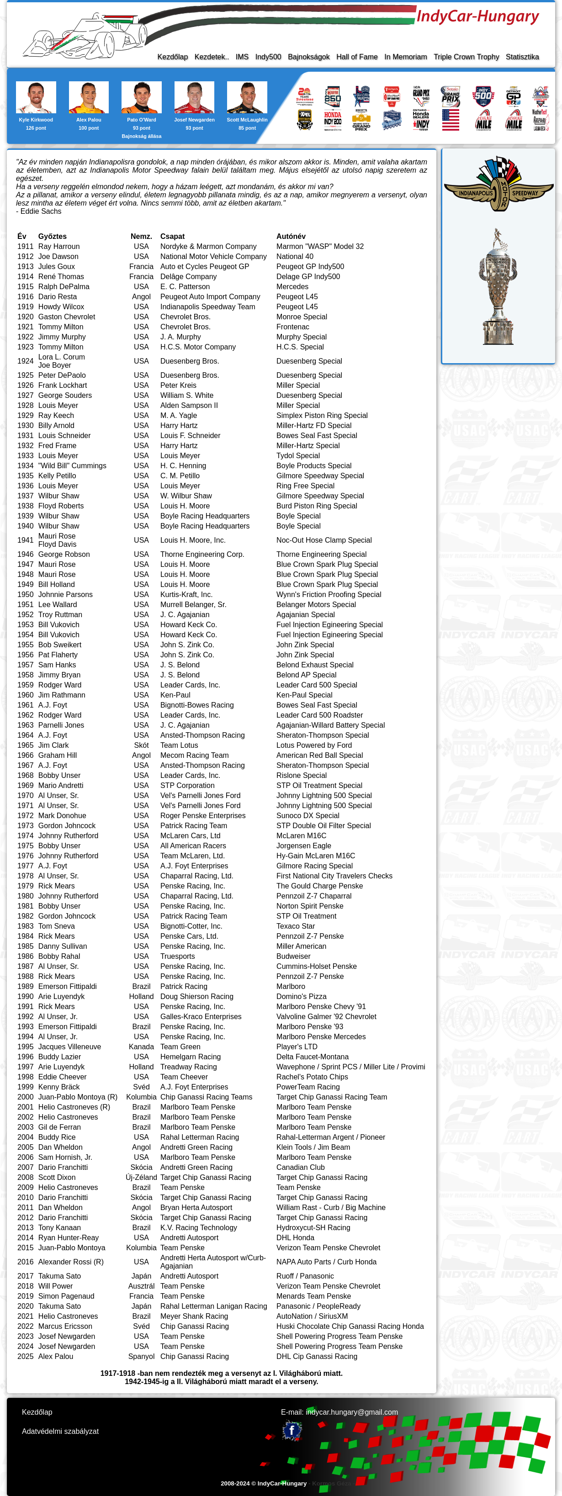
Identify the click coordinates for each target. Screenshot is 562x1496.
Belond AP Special (306, 675)
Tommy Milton (61, 327)
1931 (25, 435)
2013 (25, 1228)
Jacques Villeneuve (69, 1047)
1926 (25, 385)
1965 (25, 745)
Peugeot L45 (297, 297)
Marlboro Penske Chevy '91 (321, 1006)
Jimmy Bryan (59, 675)
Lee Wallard (57, 604)
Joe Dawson (58, 256)
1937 (25, 496)
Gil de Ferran (59, 1127)
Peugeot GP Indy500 (310, 266)
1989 (25, 986)
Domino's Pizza (301, 996)
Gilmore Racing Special (314, 866)
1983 (25, 926)
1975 (25, 846)
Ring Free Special (305, 486)
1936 (25, 486)
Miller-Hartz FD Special (313, 425)
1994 (25, 1037)
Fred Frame (57, 445)
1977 (25, 866)
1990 (25, 996)
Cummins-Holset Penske (316, 966)
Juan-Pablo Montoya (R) (77, 1097)
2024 (25, 1346)
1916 (25, 297)
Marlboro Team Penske (313, 1107)
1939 (25, 516)
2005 (25, 1147)
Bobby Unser (59, 775)
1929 (25, 415)
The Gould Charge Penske (319, 886)
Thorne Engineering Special (321, 554)
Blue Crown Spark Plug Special (327, 564)
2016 (25, 1262)
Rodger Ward (60, 685)
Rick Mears (56, 886)
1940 (25, 526)
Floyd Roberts (61, 506)
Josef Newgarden (66, 1336)
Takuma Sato (59, 1276)
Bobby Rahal (59, 956)
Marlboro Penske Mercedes (321, 1037)
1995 (25, 1047)
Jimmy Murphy (62, 337)
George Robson (64, 554)
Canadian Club (300, 1167)
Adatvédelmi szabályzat (60, 1431)
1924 (25, 361)
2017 (25, 1276)
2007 (25, 1167)
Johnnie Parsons (65, 594)
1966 (25, 755)
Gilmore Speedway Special (320, 476)
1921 (25, 327)
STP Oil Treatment (306, 916)
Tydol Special (298, 456)
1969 (25, 785)
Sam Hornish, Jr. (65, 1157)
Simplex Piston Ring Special (322, 415)
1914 (25, 276)
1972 (25, 815)
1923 (25, 347)
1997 (25, 1067)
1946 (25, 554)
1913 (25, 266)
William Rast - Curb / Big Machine (331, 1207)
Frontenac (292, 327)
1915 (25, 287)
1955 (25, 645)
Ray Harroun (59, 246)
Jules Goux (56, 266)
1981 (25, 906)
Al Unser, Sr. (58, 795)
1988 (25, 976)
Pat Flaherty (58, 655)
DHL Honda (295, 1238)
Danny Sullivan (62, 946)
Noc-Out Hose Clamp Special (324, 540)
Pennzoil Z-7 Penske (310, 936)
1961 (25, 705)
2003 (25, 1127)
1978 (25, 876)
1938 (25, 506)
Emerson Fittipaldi (67, 986)
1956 (25, 655)
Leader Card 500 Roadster (319, 715)
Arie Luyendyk (61, 996)
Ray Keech (56, 415)
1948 (25, 574)
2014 (25, 1238)
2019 (25, 1296)
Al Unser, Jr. (58, 1016)
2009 (25, 1187)
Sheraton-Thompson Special (322, 735)
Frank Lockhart (62, 385)
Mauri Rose (57, 536)
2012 (25, 1217)
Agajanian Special (305, 614)
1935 (25, 476)
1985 (25, 946)
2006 (25, 1157)
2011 (25, 1207)
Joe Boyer (54, 365)
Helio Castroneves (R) (74, 1107)
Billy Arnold (56, 425)
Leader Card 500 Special (316, 685)
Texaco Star (295, 926)
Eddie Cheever (62, 1077)
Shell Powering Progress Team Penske (339, 1336)
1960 (25, 695)
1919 (25, 307)
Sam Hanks (57, 665)
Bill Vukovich (59, 625)
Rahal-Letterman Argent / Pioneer (330, 1137)
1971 (25, 805)
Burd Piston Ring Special (316, 506)
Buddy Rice (57, 1137)
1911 (25, 246)
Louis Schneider (64, 435)
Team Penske (298, 1187)
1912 (25, 256)
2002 (25, 1117)
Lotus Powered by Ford (314, 745)
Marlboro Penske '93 (309, 1027)
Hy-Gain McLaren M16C (315, 856)
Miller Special (298, 385)
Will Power (55, 1286)
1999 (25, 1087)
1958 (25, 675)
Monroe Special (301, 317)
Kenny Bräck (59, 1087)
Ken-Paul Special (304, 695)
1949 (25, 584)
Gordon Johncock (66, 826)
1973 (25, 826)
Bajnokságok (309, 57)
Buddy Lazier (59, 1057)
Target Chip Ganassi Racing (321, 1177)
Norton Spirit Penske (310, 906)
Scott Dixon (57, 1177)
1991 (25, 1006)
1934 (25, 466)
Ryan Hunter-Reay (68, 1238)
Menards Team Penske (313, 1296)
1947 (25, 564)
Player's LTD (297, 1047)
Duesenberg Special (309, 361)
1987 (25, 966)
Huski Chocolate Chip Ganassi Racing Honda (350, 1326)
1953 (25, 625)
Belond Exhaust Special (315, 665)
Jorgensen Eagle (303, 846)
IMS (242, 57)
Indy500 (268, 57)
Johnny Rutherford (68, 836)
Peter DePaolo (62, 375)
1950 (25, 594)
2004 (25, 1137)
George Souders (65, 395)
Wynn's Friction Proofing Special (329, 594)
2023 (25, 1336)
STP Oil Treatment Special (319, 785)
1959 (25, 685)
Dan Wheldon (60, 1147)
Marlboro (290, 986)
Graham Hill (57, 755)
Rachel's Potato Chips (312, 1077)
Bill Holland (56, 584)
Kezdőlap (173, 57)
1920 (25, 317)
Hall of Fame (357, 57)
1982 (25, 916)
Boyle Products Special (314, 466)
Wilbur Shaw (59, 496)
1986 (25, 956)
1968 (25, 775)
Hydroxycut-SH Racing (313, 1228)
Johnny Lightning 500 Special (324, 795)
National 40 (294, 256)
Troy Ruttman (60, 614)
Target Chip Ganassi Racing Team (331, 1097)
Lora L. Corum (61, 357)
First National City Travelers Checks (334, 876)
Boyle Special (298, 516)
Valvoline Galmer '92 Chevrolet (326, 1016)
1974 (25, 836)
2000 (25, 1097)
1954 (25, 635)
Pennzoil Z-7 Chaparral (314, 896)
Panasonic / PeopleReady (318, 1306)
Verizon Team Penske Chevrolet (328, 1248)
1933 (25, 456)
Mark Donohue (62, 815)
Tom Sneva (56, 926)
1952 (25, 614)
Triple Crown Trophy (466, 57)
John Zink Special (305, 645)
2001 (25, 1107)
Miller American (301, 946)
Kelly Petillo (57, 476)
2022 (25, 1326)
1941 (25, 540)
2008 (25, 1177)
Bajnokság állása (142, 136)
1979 (25, 886)
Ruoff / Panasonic (305, 1276)
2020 (25, 1306)
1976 (25, 856)
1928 (25, 405)
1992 (25, 1016)
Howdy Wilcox (61, 307)
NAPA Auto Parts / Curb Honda (326, 1262)
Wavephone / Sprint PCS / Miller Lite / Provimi (350, 1067)
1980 (25, 896)
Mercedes (292, 287)
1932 (25, 445)
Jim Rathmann (61, 695)
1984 (25, 936)
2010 (25, 1197)
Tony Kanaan (59, 1228)
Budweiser (293, 956)
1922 (25, 337)
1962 (25, 715)
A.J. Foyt (52, 705)
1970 (25, 795)
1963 (25, 725)
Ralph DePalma (64, 287)
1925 (25, 375)
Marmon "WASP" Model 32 (320, 246)
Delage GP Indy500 (308, 276)
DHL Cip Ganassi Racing (316, 1356)
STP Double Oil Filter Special (323, 826)
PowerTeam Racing (308, 1087)
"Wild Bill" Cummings (72, 466)
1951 (25, 604)
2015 (25, 1248)
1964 (25, 735)
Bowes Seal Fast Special (316, 435)
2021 (25, 1316)
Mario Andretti (61, 785)
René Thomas (61, 276)
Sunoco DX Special (307, 815)
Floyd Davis (57, 544)
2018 (25, 1286)
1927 (25, 395)
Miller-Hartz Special (308, 445)
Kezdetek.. (212, 57)
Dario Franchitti (63, 1167)
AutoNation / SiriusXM (312, 1316)
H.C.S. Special (300, 347)
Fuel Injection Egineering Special (329, 625)
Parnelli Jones (61, 725)
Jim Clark (53, 745)
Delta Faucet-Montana (312, 1057)
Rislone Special (301, 775)
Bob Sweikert (59, 645)
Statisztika (522, 57)
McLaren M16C (301, 836)
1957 (25, 665)
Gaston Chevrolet (66, 317)
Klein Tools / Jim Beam (313, 1147)
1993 (25, 1027)
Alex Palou (56, 1356)
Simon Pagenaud (66, 1296)
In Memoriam (405, 57)
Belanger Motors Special (316, 604)
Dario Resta (57, 297)
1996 (25, 1057)
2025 (25, 1356)
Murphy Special (301, 337)
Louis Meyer (58, 405)
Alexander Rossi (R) (71, 1262)
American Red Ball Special (319, 755)
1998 (25, 1077)
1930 (25, 425)
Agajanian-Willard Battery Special (330, 725)
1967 (25, 765)
